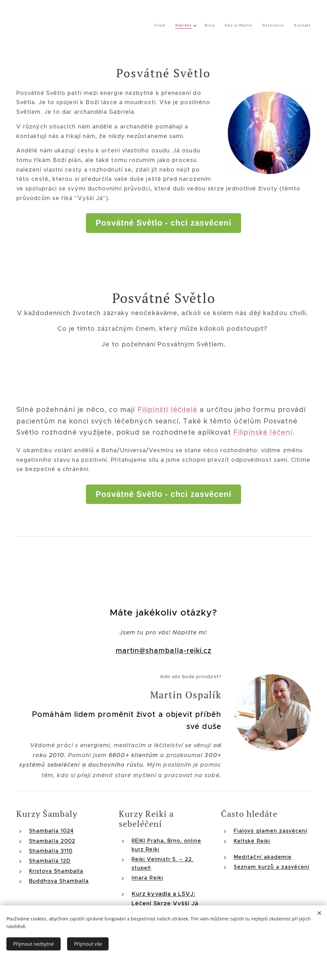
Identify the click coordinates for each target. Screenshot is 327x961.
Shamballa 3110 (50, 851)
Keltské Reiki (252, 841)
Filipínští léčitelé (168, 409)
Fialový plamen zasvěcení (270, 831)
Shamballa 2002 (52, 841)
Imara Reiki (147, 877)
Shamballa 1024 (51, 831)
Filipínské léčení (263, 432)
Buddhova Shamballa (59, 881)
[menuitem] (243, 26)
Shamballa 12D (50, 861)
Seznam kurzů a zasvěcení (271, 867)
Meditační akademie (263, 857)
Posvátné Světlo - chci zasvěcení (163, 222)
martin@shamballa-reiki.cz (164, 651)
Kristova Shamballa (56, 871)
